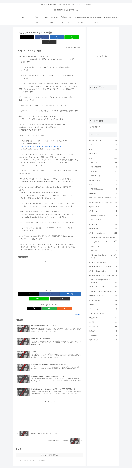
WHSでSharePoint (23, 252)
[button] (71, 37)
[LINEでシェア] (60, 37)
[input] (103, 127)
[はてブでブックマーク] (49, 37)
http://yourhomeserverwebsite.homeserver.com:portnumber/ (41, 142)
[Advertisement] (49, 270)
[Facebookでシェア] (39, 37)
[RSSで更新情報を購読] (53, 303)
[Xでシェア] (28, 37)
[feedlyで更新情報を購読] (49, 303)
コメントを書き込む (49, 452)
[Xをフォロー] (45, 303)
